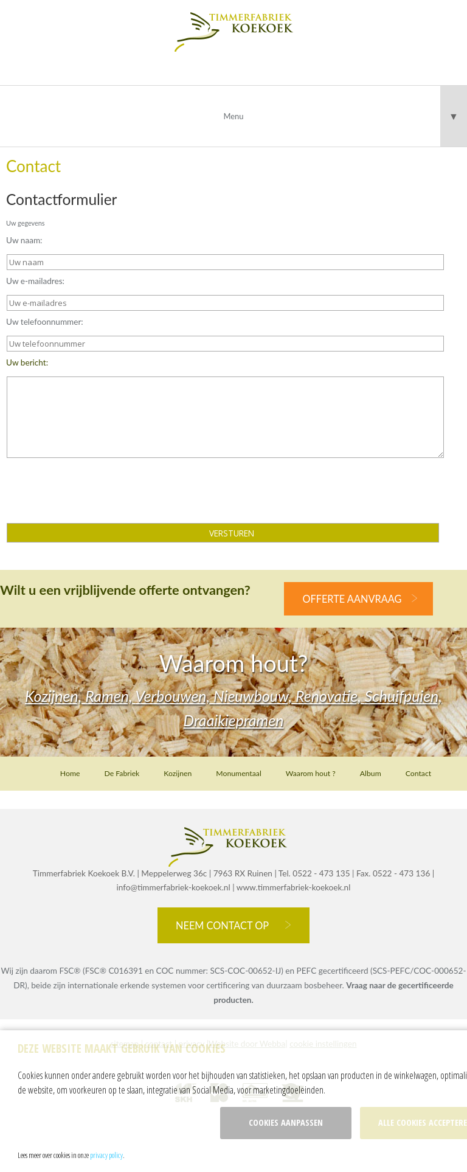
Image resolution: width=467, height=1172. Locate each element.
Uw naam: (24, 240)
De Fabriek (121, 773)
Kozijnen (178, 773)
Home (70, 773)
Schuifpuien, (403, 696)
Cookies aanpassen (286, 1122)
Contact (418, 773)
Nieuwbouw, (254, 696)
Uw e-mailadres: (35, 281)
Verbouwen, (175, 696)
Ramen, (110, 696)
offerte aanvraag (351, 599)
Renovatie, (330, 696)
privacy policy (106, 1154)
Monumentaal (238, 773)
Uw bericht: (27, 362)
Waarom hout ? (311, 773)
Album (370, 773)
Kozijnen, (55, 696)
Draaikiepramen (234, 720)
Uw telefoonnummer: (44, 322)
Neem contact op (222, 925)
